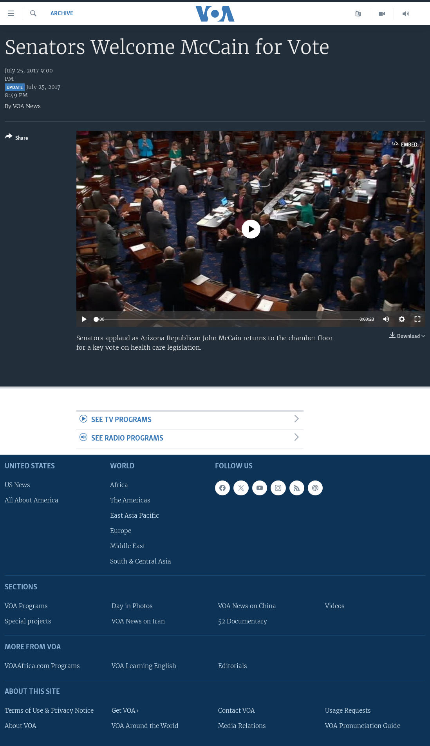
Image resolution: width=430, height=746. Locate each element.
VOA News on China (247, 606)
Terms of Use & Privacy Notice (49, 710)
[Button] (16, 139)
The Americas (130, 500)
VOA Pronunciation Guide (362, 726)
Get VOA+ (125, 710)
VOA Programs (26, 606)
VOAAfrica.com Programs (42, 666)
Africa (119, 484)
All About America (31, 500)
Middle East (127, 546)
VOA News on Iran (138, 621)
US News (17, 484)
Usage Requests (348, 710)
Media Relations (242, 726)
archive (62, 14)
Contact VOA (236, 710)
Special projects (28, 621)
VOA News (27, 106)
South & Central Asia (140, 561)
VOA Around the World (145, 726)
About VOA (20, 726)
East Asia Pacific (134, 515)
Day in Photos (132, 606)
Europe (120, 531)
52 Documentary (242, 621)
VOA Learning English (144, 666)
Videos (335, 606)
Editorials (232, 666)
